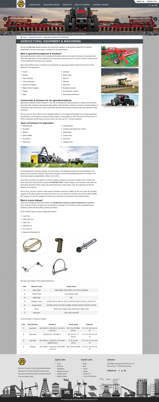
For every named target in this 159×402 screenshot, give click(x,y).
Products (67, 5)
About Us (140, 1)
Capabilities (35, 5)
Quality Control (83, 5)
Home (23, 37)
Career (85, 369)
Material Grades (101, 5)
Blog (84, 366)
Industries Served (52, 5)
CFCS (96, 399)
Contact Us (87, 374)
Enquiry (85, 371)
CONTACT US (151, 1)
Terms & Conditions (89, 376)
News (85, 364)
